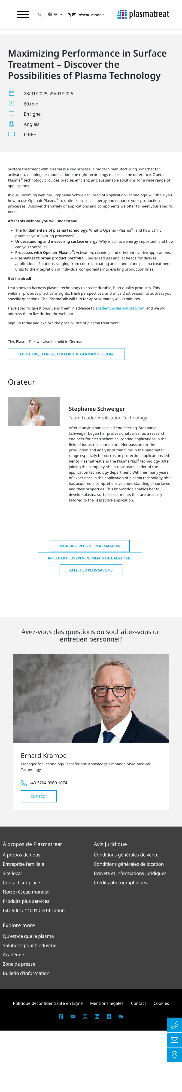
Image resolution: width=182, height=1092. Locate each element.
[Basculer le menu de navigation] (23, 14)
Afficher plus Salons (91, 631)
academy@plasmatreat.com (120, 369)
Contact (38, 857)
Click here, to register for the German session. (66, 415)
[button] (40, 14)
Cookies (161, 1064)
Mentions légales (107, 1064)
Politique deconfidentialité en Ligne (48, 1064)
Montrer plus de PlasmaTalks (89, 607)
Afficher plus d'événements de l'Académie (90, 619)
